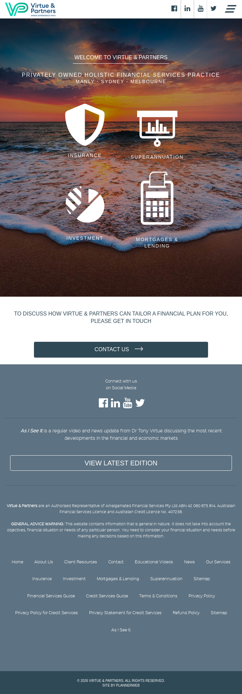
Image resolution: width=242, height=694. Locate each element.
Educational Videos (154, 561)
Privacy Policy (202, 595)
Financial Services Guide (51, 595)
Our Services (218, 561)
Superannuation (157, 157)
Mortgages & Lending (157, 243)
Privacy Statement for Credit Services (125, 612)
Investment (84, 238)
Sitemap (202, 578)
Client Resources (80, 561)
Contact (116, 561)
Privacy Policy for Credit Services (46, 612)
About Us (43, 561)
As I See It (121, 629)
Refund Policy (186, 612)
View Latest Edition (120, 463)
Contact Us (111, 349)
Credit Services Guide (107, 595)
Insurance (85, 155)
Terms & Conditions (158, 595)
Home (17, 561)
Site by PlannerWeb (121, 685)
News (189, 561)
